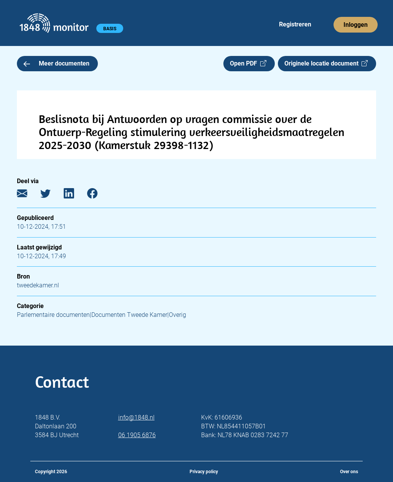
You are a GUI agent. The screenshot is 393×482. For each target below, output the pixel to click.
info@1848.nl (136, 417)
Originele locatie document (326, 63)
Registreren (295, 24)
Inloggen (355, 24)
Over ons (349, 471)
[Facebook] (98, 195)
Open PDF (248, 63)
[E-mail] (28, 195)
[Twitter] (51, 195)
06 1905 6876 (137, 435)
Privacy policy (204, 471)
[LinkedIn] (75, 195)
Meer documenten (56, 63)
